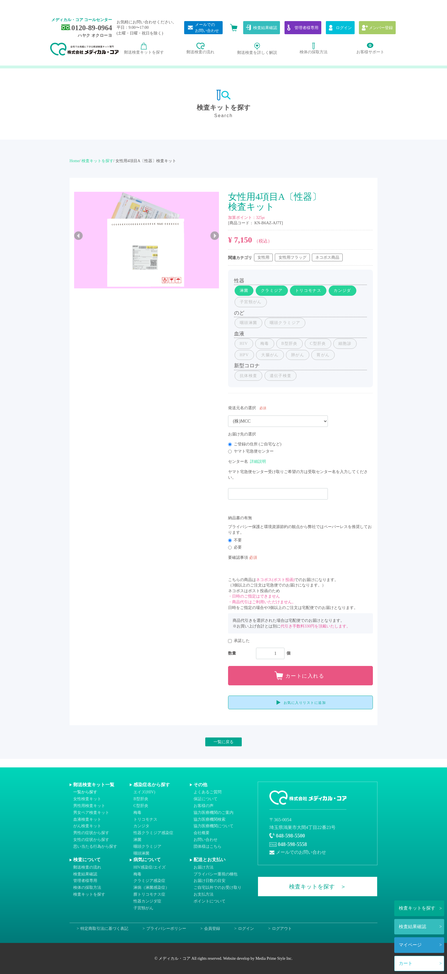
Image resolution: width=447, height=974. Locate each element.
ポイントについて (209, 901)
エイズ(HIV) (144, 792)
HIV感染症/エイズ (149, 867)
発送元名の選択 (242, 408)
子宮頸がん (143, 908)
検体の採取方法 (87, 887)
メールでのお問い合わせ (301, 852)
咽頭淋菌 (141, 853)
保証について (206, 799)
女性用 (263, 257)
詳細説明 (258, 461)
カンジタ (141, 826)
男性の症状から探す (91, 833)
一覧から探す (85, 792)
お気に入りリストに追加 (305, 703)
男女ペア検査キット (91, 812)
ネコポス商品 (327, 257)
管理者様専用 (85, 881)
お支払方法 (204, 894)
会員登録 (212, 928)
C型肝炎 (140, 806)
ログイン (246, 928)
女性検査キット (87, 799)
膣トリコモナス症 (149, 894)
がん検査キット (87, 826)
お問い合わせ (206, 840)
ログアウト (282, 928)
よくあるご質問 (208, 792)
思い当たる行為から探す (95, 846)
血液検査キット (87, 819)
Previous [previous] (78, 235)
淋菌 (137, 840)
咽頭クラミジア (147, 846)
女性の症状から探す (91, 840)
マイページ (410, 944)
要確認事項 (238, 557)
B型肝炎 (140, 799)
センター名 (238, 461)
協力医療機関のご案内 (213, 812)
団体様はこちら (208, 846)
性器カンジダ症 (147, 901)
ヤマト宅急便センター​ (251, 451)
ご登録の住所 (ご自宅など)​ (254, 444)
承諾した (239, 641)
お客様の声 (204, 806)
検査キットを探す (417, 908)
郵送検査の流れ (87, 867)
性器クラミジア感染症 (153, 833)
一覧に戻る (223, 742)
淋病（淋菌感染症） (151, 887)
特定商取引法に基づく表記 (104, 928)
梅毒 (137, 812)
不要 (235, 540)
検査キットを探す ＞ (317, 886)
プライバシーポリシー (166, 928)
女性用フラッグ (292, 257)
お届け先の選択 (242, 434)
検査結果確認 (412, 926)
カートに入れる (304, 676)
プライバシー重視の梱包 (215, 874)
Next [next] (214, 235)
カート (406, 963)
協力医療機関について (213, 826)
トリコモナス (145, 819)
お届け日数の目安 (209, 881)
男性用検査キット (89, 806)
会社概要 (202, 833)
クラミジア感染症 (149, 881)
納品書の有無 (240, 518)
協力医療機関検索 (209, 819)
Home (74, 161)
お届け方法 (204, 867)
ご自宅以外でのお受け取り (217, 887)
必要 (235, 547)
